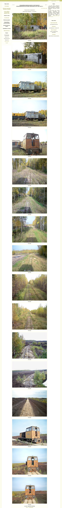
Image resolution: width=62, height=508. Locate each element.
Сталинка (53, 34)
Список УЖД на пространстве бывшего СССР (6, 12)
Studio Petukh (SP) (54, 22)
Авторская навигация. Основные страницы (7, 9)
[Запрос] (54, 1)
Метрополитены (7, 30)
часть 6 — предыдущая (29, 507)
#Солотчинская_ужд (44, 8)
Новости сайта (7, 41)
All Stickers (54, 26)
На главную (7, 6)
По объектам (6, 17)
